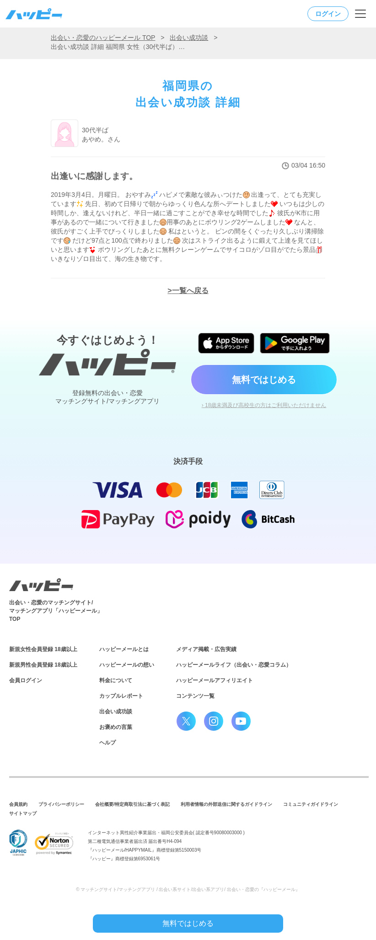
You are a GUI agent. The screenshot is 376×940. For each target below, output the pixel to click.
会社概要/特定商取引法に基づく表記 (132, 804)
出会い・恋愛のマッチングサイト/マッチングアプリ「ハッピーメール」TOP (55, 610)
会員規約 (18, 804)
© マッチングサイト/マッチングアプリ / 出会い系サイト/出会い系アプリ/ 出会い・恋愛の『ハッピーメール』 (188, 889)
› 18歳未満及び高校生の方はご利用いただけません (264, 405)
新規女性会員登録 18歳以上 (43, 649)
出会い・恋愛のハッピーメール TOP (103, 37)
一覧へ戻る (190, 290)
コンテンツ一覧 (195, 696)
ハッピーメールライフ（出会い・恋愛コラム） (233, 665)
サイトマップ (23, 813)
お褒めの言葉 (115, 727)
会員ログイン (25, 680)
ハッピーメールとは (124, 649)
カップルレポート (121, 696)
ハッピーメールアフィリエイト (214, 680)
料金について (115, 680)
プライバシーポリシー (61, 804)
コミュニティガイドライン (310, 804)
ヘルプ (107, 742)
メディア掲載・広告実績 (206, 649)
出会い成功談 (189, 37)
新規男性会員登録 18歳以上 (43, 665)
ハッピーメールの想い (126, 665)
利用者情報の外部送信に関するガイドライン (226, 804)
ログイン (328, 13)
